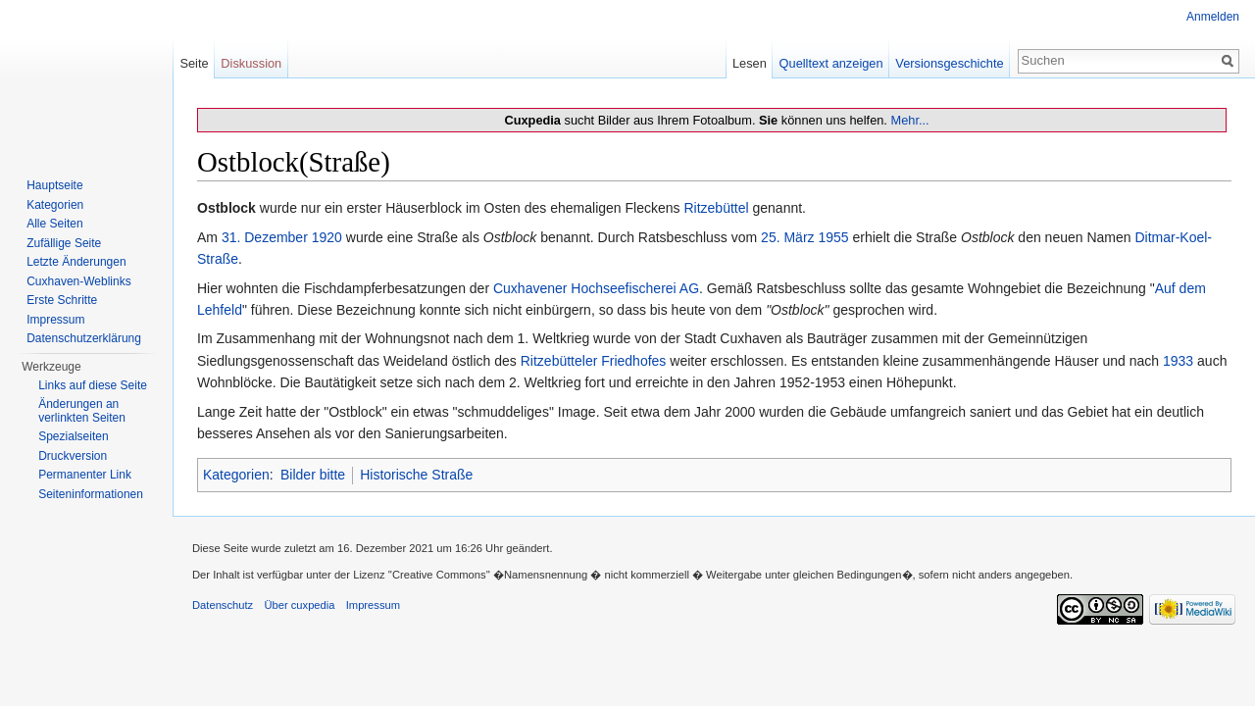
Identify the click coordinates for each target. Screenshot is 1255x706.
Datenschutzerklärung (83, 338)
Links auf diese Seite (92, 385)
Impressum (55, 320)
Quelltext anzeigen (831, 63)
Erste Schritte (61, 300)
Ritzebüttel (715, 208)
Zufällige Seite (63, 243)
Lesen (749, 63)
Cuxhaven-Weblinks (78, 281)
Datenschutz (222, 605)
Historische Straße (416, 474)
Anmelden (1212, 17)
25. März (787, 237)
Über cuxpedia (299, 605)
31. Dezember (265, 237)
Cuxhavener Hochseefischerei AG (596, 288)
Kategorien (236, 474)
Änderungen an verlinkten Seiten (82, 411)
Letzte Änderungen (76, 262)
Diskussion (251, 63)
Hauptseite (54, 185)
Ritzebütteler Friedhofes (594, 361)
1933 (1178, 361)
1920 (327, 237)
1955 (833, 237)
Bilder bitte (312, 474)
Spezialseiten (73, 436)
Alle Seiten (54, 223)
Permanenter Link (84, 474)
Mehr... (909, 120)
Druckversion (72, 456)
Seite (193, 63)
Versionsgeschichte (949, 63)
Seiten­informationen (90, 494)
